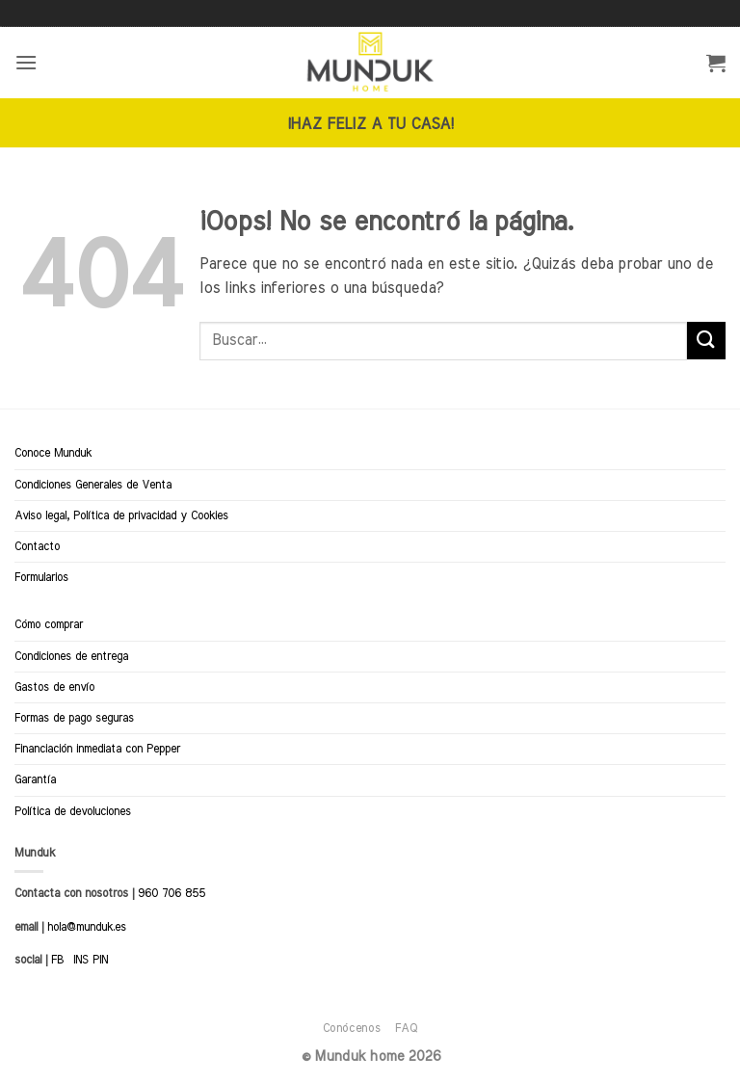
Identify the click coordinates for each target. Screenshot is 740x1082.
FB (57, 959)
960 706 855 (171, 893)
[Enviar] (706, 340)
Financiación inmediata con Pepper (97, 748)
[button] (26, 62)
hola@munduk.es (84, 927)
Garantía (35, 779)
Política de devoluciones (72, 811)
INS (81, 959)
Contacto (37, 546)
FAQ (406, 1028)
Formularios (41, 577)
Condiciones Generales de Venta (93, 484)
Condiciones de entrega (71, 656)
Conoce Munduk (53, 453)
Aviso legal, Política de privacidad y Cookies (121, 515)
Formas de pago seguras (74, 718)
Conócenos (352, 1028)
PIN (100, 959)
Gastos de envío (54, 687)
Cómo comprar (48, 624)
